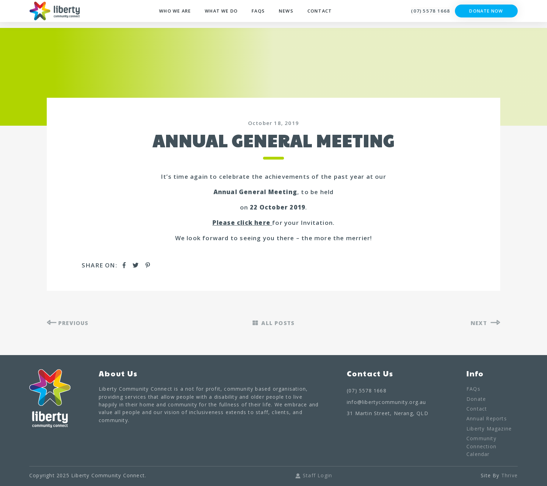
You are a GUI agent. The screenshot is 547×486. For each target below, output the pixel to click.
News (293, 14)
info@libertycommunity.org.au (386, 402)
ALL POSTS (273, 323)
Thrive (509, 476)
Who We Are (170, 14)
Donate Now (486, 14)
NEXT (484, 323)
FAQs (263, 14)
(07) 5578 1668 (425, 14)
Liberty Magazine (489, 429)
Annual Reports (486, 419)
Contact (328, 14)
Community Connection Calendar (481, 447)
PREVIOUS (69, 323)
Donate (476, 399)
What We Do (222, 14)
